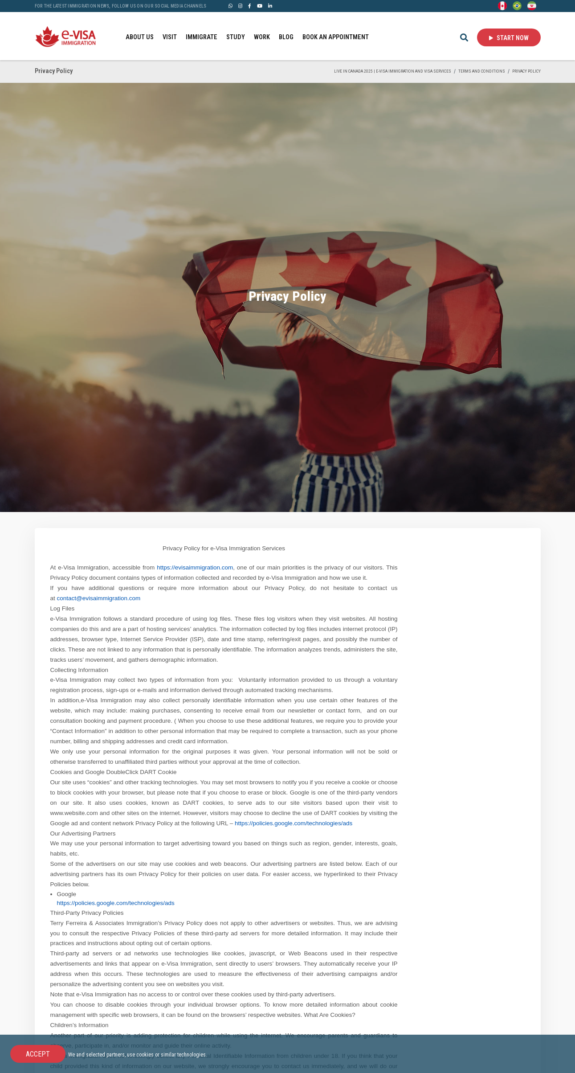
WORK (262, 37)
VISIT (170, 37)
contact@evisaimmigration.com (99, 598)
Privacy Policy (526, 71)
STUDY (235, 37)
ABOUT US (140, 37)
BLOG (286, 37)
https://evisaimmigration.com (195, 567)
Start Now (509, 37)
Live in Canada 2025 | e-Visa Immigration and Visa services (392, 71)
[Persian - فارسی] (531, 5)
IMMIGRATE (201, 37)
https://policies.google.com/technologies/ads (293, 823)
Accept (38, 1054)
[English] (502, 5)
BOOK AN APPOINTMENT (335, 37)
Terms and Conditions (481, 71)
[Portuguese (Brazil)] (517, 5)
